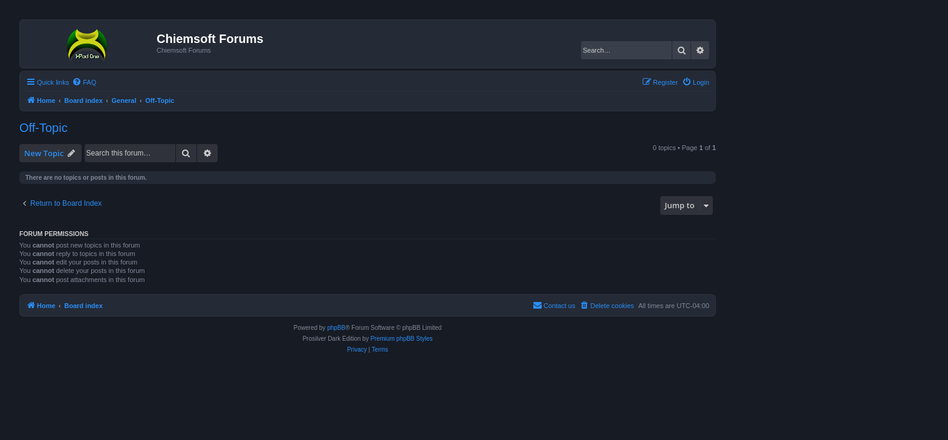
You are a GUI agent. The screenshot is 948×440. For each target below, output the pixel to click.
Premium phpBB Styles (402, 338)
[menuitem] (84, 82)
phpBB (336, 327)
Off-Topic (43, 127)
